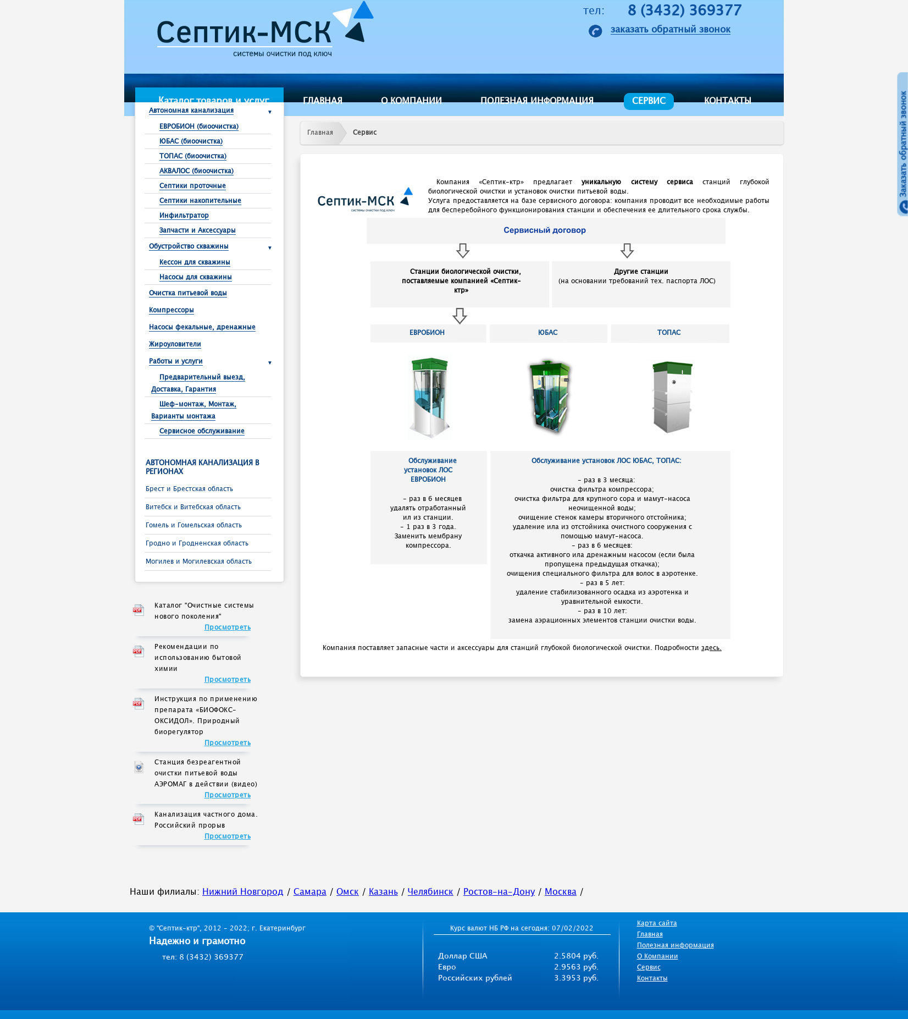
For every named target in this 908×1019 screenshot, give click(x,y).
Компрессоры (171, 310)
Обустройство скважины (189, 247)
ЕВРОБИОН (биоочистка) (199, 127)
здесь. (711, 648)
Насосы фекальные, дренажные (202, 327)
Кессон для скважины (194, 263)
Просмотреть (227, 628)
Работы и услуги (176, 362)
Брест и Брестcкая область (189, 489)
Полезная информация (537, 101)
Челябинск (430, 892)
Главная (322, 101)
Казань (383, 892)
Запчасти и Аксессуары (197, 231)
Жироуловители (175, 344)
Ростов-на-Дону (499, 892)
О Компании (657, 957)
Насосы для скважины (195, 277)
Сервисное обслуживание (202, 431)
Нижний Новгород (243, 892)
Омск (347, 892)
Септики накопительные (200, 201)
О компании (411, 101)
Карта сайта (657, 924)
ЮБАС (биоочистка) (191, 142)
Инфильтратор (184, 216)
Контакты (727, 101)
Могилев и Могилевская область (199, 562)
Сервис (649, 101)
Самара (310, 892)
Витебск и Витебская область (193, 507)
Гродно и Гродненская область (197, 544)
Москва (561, 892)
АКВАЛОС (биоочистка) (196, 171)
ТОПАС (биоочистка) (192, 156)
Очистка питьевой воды (188, 293)
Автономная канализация (191, 111)
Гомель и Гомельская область (194, 525)
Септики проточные (192, 186)
